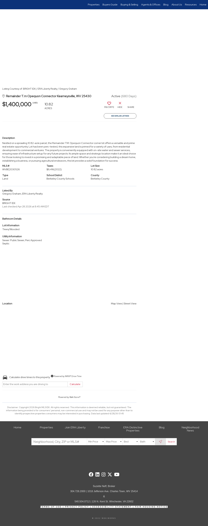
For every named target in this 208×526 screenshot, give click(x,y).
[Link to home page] (4, 4)
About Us (177, 4)
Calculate (75, 384)
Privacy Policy (77, 507)
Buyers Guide (110, 4)
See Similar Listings (120, 116)
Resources (191, 4)
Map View (116, 303)
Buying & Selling (129, 4)
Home (203, 4)
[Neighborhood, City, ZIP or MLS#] (59, 441)
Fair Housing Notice (151, 507)
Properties (93, 4)
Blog (165, 4)
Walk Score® (74, 397)
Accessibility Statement (112, 507)
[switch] (109, 106)
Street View (130, 303)
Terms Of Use (51, 507)
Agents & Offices (150, 4)
